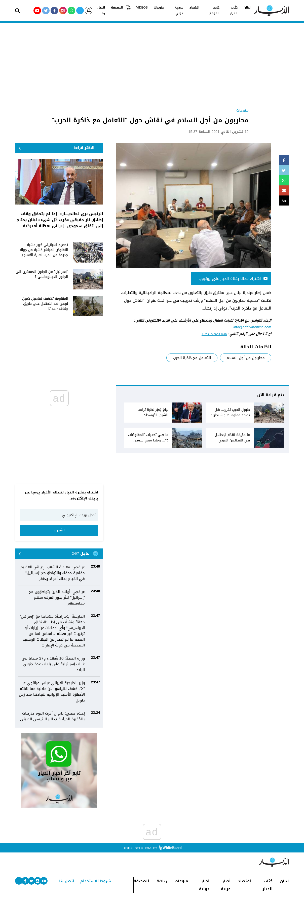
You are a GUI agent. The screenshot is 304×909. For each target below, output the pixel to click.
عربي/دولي (179, 10)
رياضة (162, 881)
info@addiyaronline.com (252, 327)
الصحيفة (117, 8)
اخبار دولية (204, 885)
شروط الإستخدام (95, 881)
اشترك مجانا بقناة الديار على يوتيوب (233, 278)
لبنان (247, 8)
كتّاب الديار (234, 10)
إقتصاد (194, 8)
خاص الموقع (214, 10)
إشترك (59, 530)
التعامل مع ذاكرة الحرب (192, 357)
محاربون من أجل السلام (245, 357)
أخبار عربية (226, 885)
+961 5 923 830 (214, 334)
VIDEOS (141, 8)
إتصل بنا (101, 10)
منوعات (159, 8)
